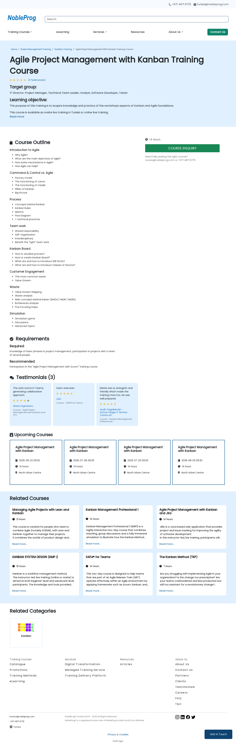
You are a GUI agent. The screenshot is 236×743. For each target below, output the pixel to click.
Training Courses (19, 32)
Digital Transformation (82, 664)
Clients (180, 681)
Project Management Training (36, 49)
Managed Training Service (85, 670)
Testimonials (185, 687)
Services (99, 32)
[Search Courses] (136, 19)
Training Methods (23, 675)
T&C (178, 704)
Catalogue (18, 664)
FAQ (178, 698)
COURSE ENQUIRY (182, 148)
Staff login (118, 741)
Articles (126, 664)
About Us (175, 32)
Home (14, 49)
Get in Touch (218, 734)
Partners (182, 675)
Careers (181, 693)
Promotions (19, 670)
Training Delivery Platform (85, 675)
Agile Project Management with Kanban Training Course (104, 49)
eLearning (62, 32)
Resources (138, 32)
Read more (17, 116)
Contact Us (217, 32)
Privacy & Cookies (118, 734)
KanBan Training (63, 49)
